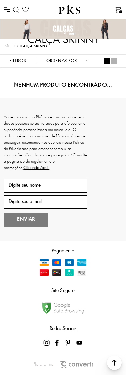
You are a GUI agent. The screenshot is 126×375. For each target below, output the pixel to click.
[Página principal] (69, 9)
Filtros (17, 61)
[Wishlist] (25, 9)
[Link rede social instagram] (47, 343)
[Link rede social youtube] (79, 343)
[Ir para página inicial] (9, 46)
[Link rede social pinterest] (69, 343)
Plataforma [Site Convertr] (63, 364)
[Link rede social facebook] (58, 343)
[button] (114, 362)
